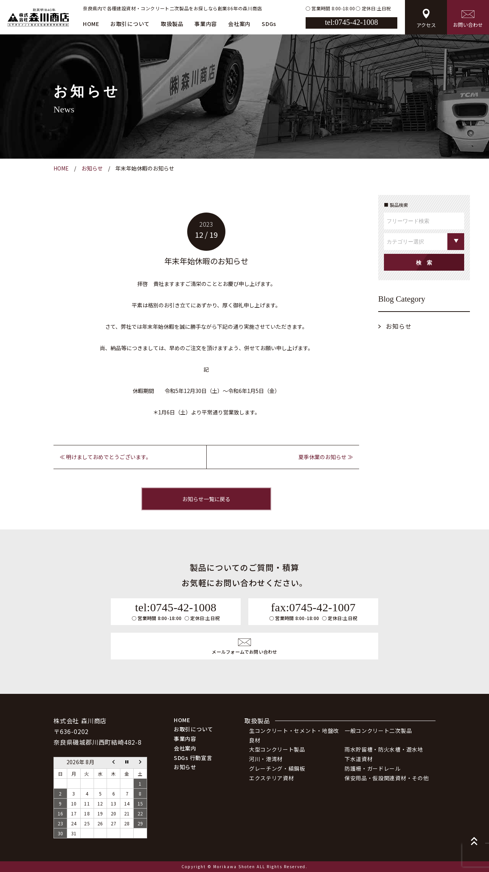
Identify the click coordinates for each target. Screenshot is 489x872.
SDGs (269, 24)
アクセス (426, 19)
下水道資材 (359, 759)
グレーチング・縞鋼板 (277, 768)
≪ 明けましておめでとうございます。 (105, 457)
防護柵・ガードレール (373, 768)
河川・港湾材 (266, 759)
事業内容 (205, 24)
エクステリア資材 (271, 778)
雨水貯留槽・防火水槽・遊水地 (384, 749)
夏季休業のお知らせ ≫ (325, 457)
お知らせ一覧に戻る (206, 499)
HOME (91, 24)
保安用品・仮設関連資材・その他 (387, 778)
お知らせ (399, 326)
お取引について (130, 24)
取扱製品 (172, 24)
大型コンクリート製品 (277, 749)
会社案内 (239, 24)
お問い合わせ (468, 19)
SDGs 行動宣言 (193, 758)
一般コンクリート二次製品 (378, 730)
